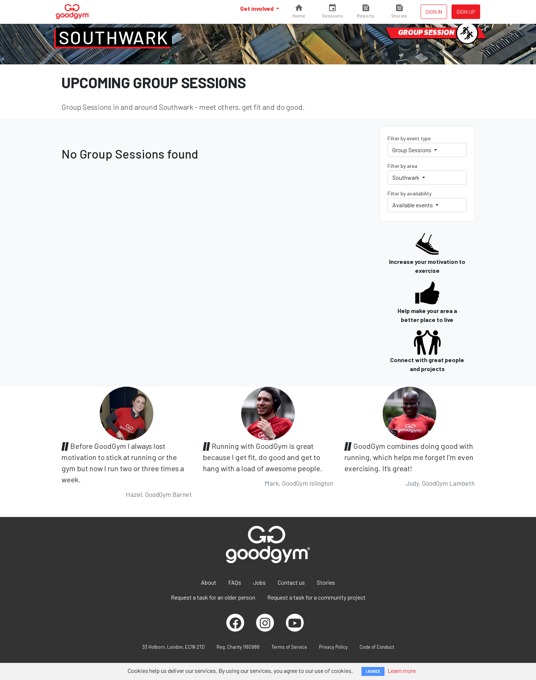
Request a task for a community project (316, 597)
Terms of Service (289, 647)
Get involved (257, 8)
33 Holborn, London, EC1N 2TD (173, 647)
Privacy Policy (333, 647)
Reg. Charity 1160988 (238, 647)
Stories (326, 582)
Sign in (433, 12)
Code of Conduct (377, 647)
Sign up (465, 12)
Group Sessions (412, 149)
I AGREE (373, 671)
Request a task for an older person (213, 597)
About (208, 582)
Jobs (259, 582)
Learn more (401, 670)
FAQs (234, 582)
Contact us (291, 582)
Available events (413, 204)
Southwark (114, 37)
